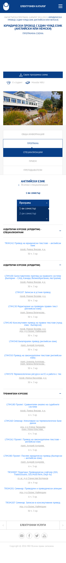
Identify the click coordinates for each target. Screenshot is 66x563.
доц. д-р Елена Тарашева (32, 427)
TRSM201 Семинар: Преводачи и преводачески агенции (33, 489)
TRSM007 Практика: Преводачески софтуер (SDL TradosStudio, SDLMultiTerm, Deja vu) (33, 473)
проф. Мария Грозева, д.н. (33, 296)
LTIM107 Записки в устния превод (33, 292)
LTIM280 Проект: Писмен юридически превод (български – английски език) (33, 457)
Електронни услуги (33, 525)
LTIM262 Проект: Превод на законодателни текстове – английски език (33, 441)
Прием (33, 161)
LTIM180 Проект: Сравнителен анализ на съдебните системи (32, 406)
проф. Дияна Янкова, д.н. (33, 250)
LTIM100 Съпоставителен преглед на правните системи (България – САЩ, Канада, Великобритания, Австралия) (33, 277)
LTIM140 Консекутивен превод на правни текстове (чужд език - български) (33, 324)
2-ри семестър (27, 214)
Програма (33, 143)
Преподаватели (33, 170)
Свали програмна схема (35, 74)
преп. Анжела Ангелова (32, 362)
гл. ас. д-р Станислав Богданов (33, 479)
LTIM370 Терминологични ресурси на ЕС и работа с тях (33, 374)
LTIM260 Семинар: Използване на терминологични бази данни (32, 422)
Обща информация (33, 134)
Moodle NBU (38, 82)
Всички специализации (34, 185)
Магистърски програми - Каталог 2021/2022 (25, 17)
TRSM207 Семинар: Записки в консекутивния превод (32, 503)
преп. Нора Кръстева (33, 429)
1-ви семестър (27, 208)
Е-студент (17, 82)
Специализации (33, 152)
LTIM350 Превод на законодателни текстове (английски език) (32, 357)
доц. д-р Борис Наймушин (32, 331)
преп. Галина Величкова (33, 313)
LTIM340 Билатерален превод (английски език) (33, 342)
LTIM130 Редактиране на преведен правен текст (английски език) (33, 308)
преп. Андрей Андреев (33, 345)
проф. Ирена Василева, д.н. (33, 378)
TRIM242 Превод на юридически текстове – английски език (33, 244)
